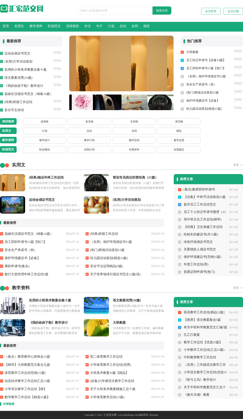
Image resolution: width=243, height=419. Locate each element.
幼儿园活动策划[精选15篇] (204, 108)
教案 (157, 140)
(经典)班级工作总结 (17, 102)
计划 (169, 27)
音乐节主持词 (13, 110)
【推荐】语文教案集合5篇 (201, 319)
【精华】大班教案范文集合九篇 (26, 364)
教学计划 (48, 140)
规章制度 (193, 149)
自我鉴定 (84, 149)
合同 (208, 27)
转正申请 (102, 149)
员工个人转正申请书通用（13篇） (203, 212)
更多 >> (238, 164)
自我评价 (66, 149)
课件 (175, 140)
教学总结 (66, 140)
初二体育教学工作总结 (105, 356)
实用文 (31, 27)
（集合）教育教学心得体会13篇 (26, 356)
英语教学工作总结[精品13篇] (203, 312)
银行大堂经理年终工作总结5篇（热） (30, 274)
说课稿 (138, 140)
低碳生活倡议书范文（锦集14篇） (27, 94)
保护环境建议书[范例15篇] (201, 256)
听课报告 (120, 140)
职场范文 (82, 27)
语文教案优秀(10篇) (17, 77)
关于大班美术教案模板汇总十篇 (111, 389)
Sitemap (153, 415)
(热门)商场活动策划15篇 (202, 92)
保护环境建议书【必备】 (203, 100)
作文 (131, 27)
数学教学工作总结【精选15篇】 (26, 397)
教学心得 (102, 140)
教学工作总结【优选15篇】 (202, 342)
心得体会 (120, 149)
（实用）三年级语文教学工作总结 (205, 365)
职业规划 (30, 149)
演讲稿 (30, 121)
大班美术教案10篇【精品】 (108, 372)
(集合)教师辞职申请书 (198, 189)
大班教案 (192, 52)
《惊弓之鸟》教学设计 (199, 379)
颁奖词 (156, 121)
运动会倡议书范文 (16, 53)
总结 (189, 27)
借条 (157, 130)
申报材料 (138, 149)
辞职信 (211, 149)
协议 (139, 130)
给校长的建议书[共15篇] (200, 234)
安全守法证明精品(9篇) (105, 266)
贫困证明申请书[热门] (198, 271)
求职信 (229, 149)
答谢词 (175, 121)
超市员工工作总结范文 (199, 204)
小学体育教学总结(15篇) (106, 397)
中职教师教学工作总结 (199, 357)
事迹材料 (156, 149)
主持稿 (66, 121)
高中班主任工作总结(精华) (201, 219)
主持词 (120, 121)
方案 (102, 130)
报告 (228, 27)
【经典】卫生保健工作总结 (202, 227)
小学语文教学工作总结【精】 (24, 389)
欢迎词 (102, 121)
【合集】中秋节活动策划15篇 (203, 197)
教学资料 (55, 27)
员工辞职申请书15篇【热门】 (206, 68)
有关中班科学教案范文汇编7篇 (204, 327)
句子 (150, 27)
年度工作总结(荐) (195, 264)
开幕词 (193, 121)
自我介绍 (48, 149)
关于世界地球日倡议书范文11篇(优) (113, 274)
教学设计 (30, 140)
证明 (193, 130)
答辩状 (229, 130)
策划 (120, 130)
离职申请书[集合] (16, 266)
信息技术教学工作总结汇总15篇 (26, 381)
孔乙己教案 (191, 334)
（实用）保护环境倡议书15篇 (206, 76)
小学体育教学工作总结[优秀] (109, 364)
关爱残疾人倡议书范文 (199, 249)
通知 (211, 130)
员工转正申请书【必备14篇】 (206, 60)
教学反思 (84, 140)
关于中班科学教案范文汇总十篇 (205, 387)
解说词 (138, 121)
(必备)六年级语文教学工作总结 (111, 381)
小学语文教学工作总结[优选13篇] (204, 373)
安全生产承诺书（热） (201, 84)
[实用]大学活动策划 (17, 61)
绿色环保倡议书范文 (197, 242)
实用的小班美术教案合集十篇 (24, 69)
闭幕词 (211, 121)
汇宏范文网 (110, 415)
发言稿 (48, 121)
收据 (175, 130)
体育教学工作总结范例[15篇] (24, 372)
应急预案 (175, 149)
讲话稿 (84, 121)
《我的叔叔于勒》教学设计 (22, 85)
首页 (9, 27)
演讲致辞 (108, 27)
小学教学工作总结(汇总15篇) (203, 349)
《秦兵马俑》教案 (196, 394)
